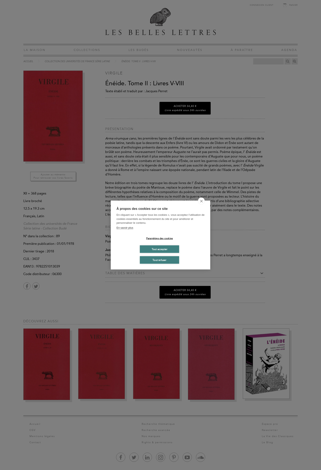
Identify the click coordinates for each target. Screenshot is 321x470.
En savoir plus (124, 227)
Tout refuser (159, 260)
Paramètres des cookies (159, 238)
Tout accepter (159, 249)
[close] (201, 201)
